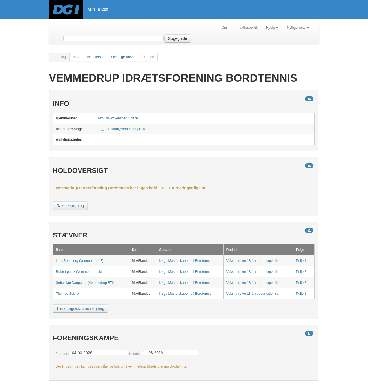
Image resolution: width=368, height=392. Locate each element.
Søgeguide (177, 38)
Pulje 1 (301, 261)
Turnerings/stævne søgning (80, 308)
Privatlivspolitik (246, 28)
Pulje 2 (301, 272)
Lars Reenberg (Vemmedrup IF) (79, 261)
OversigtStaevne (124, 57)
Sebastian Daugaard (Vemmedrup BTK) (85, 283)
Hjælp (272, 28)
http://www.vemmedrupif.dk (118, 118)
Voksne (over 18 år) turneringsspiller (253, 261)
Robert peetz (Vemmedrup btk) (79, 272)
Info (76, 57)
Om (224, 28)
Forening (59, 57)
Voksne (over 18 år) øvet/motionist (252, 294)
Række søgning (70, 205)
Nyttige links (298, 28)
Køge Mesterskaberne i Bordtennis (185, 261)
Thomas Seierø (67, 294)
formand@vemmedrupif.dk (126, 129)
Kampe (148, 57)
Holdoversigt (95, 57)
